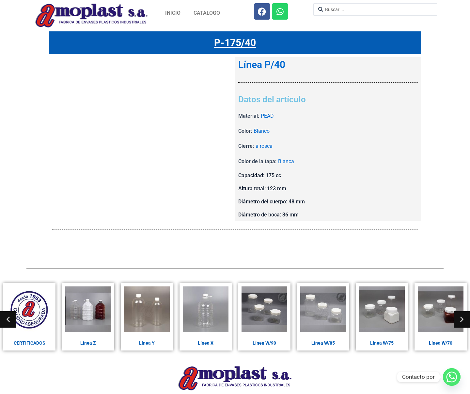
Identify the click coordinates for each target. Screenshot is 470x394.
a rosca (264, 146)
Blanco (262, 131)
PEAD (267, 116)
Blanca (286, 161)
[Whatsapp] (452, 377)
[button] (8, 319)
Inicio (172, 13)
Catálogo (207, 13)
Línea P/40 (261, 64)
